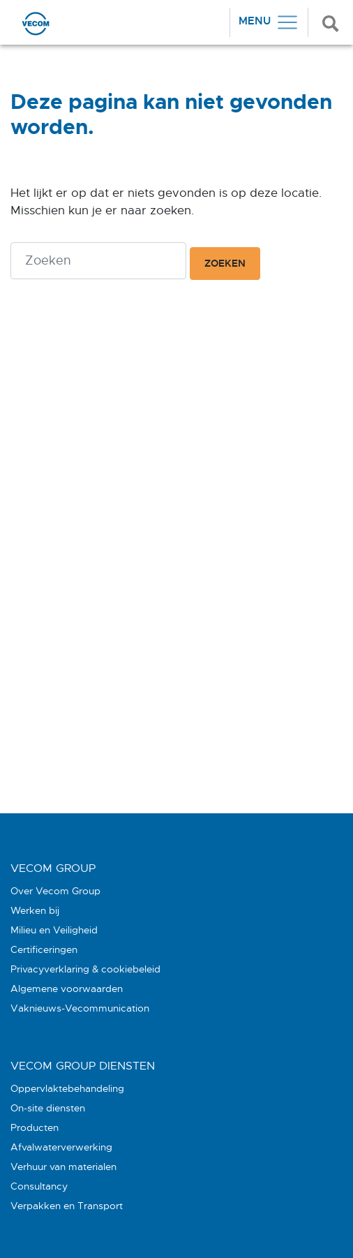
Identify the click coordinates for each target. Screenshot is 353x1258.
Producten (34, 1127)
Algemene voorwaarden (66, 988)
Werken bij (34, 910)
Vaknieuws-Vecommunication (79, 1008)
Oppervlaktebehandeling (67, 1088)
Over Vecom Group (55, 891)
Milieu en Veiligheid (54, 930)
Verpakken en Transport (66, 1205)
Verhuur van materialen (63, 1166)
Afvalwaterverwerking (61, 1147)
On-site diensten (47, 1108)
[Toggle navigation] (269, 22)
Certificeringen (43, 949)
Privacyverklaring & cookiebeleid (85, 969)
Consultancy (39, 1186)
